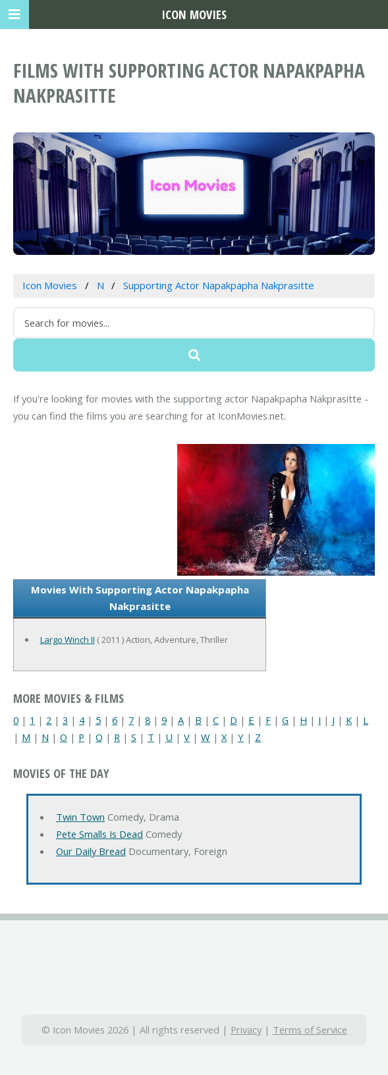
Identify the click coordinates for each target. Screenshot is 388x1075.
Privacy (246, 1029)
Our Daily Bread (91, 851)
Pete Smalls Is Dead (99, 834)
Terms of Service (310, 1029)
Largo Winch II (67, 640)
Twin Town (80, 816)
